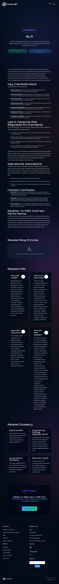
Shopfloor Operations (9, 530)
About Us (5, 547)
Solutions (5, 538)
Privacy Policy (7, 550)
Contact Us (6, 558)
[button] (54, 4)
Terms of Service (7, 555)
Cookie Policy (7, 553)
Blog (31, 530)
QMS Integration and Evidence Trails (17, 51)
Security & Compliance (36, 535)
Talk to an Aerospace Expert (37, 541)
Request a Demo (7, 541)
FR (51, 3)
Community (33, 532)
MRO (4, 535)
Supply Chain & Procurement (11, 532)
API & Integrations (35, 538)
